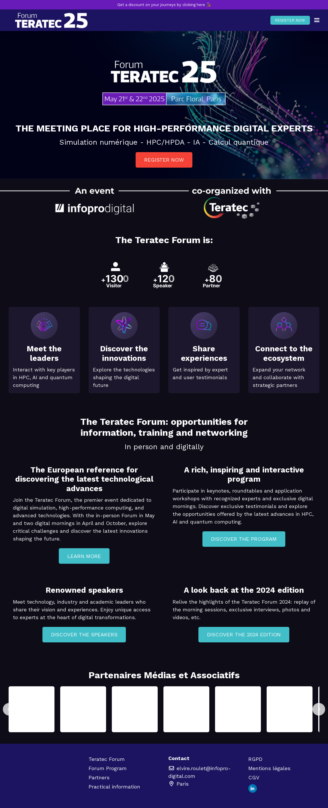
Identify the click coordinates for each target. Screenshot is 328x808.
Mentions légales (269, 768)
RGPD (255, 759)
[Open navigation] (316, 20)
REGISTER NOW (290, 20)
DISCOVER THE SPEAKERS (84, 634)
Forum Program (108, 768)
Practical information (114, 787)
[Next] (319, 709)
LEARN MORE (84, 556)
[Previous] (9, 709)
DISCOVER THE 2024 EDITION (244, 634)
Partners (99, 777)
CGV (253, 777)
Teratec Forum (107, 759)
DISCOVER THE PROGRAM (244, 539)
